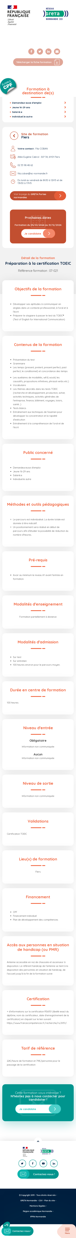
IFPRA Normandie (38, 1216)
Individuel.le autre (22, 116)
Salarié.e (17, 112)
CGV (41, 1200)
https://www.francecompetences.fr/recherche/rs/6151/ (37, 1023)
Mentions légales (37, 1206)
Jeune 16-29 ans (21, 107)
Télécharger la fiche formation (38, 62)
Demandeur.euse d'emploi (26, 103)
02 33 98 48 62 (25, 165)
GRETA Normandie (28, 1200)
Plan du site (49, 1200)
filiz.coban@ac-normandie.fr (33, 173)
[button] (6, 1225)
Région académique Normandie (37, 1211)
